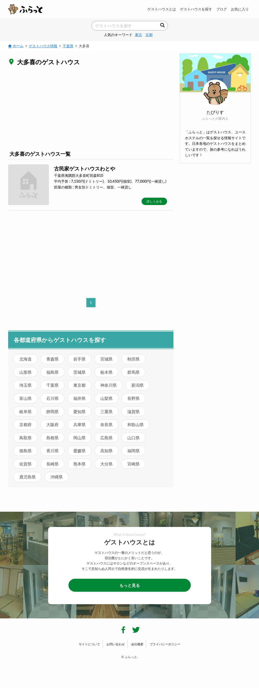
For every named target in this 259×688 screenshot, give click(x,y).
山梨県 (106, 398)
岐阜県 (25, 411)
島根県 (52, 437)
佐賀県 (25, 463)
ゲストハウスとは (161, 9)
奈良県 (106, 424)
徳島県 (25, 450)
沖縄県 (56, 476)
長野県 (133, 398)
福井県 (79, 398)
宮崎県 (133, 463)
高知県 (106, 450)
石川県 (52, 398)
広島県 (106, 437)
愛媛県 (79, 450)
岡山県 (79, 437)
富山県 (25, 398)
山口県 (133, 437)
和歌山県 (135, 424)
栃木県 (106, 372)
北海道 (25, 358)
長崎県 (52, 463)
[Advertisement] (90, 107)
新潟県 (137, 385)
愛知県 (79, 411)
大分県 (106, 463)
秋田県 (133, 358)
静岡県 (52, 411)
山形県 (25, 372)
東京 (138, 35)
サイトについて (89, 644)
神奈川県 (108, 385)
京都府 (25, 424)
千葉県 (52, 385)
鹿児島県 (27, 476)
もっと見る (129, 585)
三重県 (106, 411)
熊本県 (79, 463)
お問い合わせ (115, 644)
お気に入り (240, 9)
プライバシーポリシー (165, 644)
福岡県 (133, 450)
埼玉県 (25, 385)
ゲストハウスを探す (196, 9)
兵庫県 (79, 424)
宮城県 (106, 358)
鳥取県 (25, 437)
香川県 (52, 450)
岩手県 (79, 358)
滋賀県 (133, 411)
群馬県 (133, 372)
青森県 (52, 358)
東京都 (79, 385)
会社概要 (137, 644)
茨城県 (79, 372)
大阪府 (52, 424)
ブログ (221, 9)
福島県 (52, 372)
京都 (149, 35)
